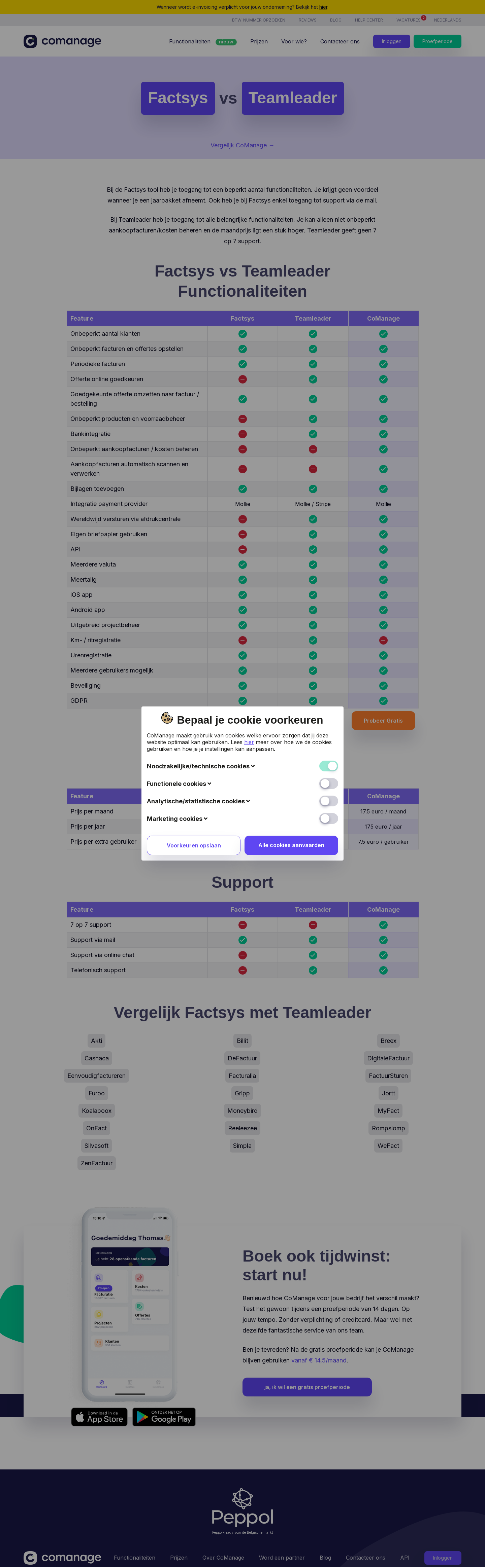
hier (249, 602)
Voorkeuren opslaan (194, 705)
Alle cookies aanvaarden (291, 705)
